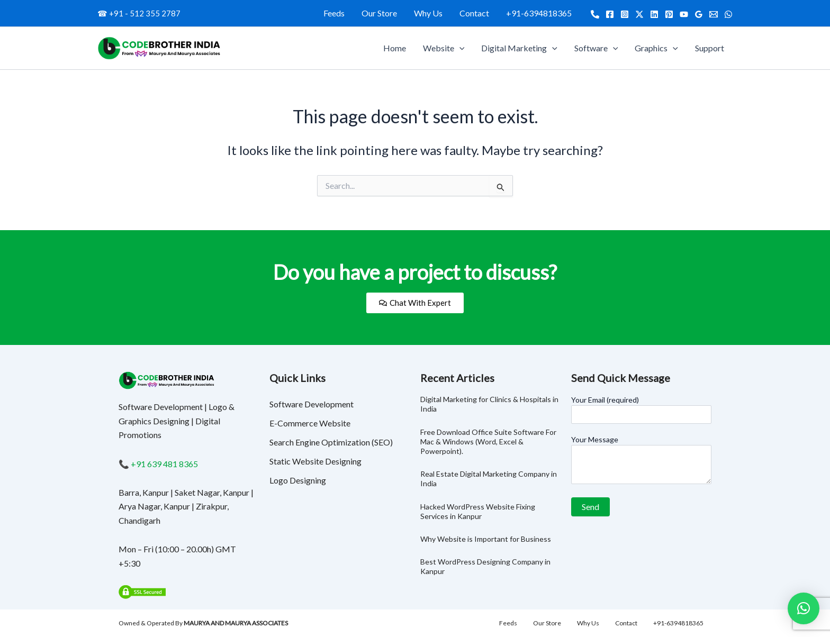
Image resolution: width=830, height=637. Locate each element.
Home (394, 48)
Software (596, 48)
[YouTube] (684, 14)
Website (444, 48)
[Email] (713, 14)
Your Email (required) (641, 409)
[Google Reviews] (698, 14)
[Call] (595, 14)
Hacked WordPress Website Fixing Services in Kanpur (477, 511)
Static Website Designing (315, 461)
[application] (459, 48)
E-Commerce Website (309, 423)
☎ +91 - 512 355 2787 (139, 13)
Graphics (656, 48)
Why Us (428, 13)
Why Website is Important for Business (485, 538)
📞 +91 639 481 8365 (158, 464)
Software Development (311, 404)
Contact (474, 13)
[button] (803, 608)
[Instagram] (624, 14)
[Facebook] (610, 14)
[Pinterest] (669, 14)
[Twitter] (639, 14)
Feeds (334, 13)
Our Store (379, 13)
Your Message (641, 461)
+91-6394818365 (539, 13)
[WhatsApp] (728, 14)
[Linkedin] (654, 14)
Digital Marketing (519, 48)
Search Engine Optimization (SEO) (331, 442)
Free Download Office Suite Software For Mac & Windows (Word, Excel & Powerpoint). (488, 441)
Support (709, 48)
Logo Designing (297, 480)
